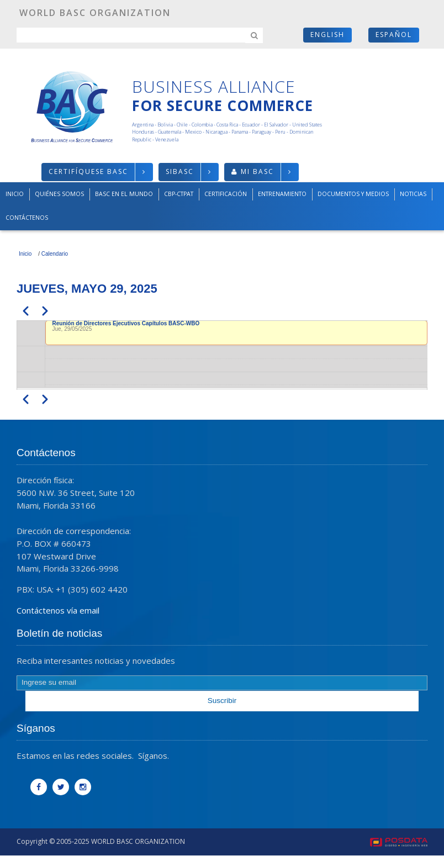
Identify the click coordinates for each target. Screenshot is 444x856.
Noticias (413, 194)
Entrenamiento (282, 194)
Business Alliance (213, 86)
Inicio (15, 194)
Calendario (54, 254)
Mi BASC (257, 171)
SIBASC (180, 171)
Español (394, 34)
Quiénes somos (59, 194)
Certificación (225, 194)
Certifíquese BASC (88, 171)
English (327, 34)
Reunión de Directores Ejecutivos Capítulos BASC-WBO (126, 323)
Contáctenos (27, 217)
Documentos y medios (353, 194)
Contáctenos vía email (58, 610)
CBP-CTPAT (178, 194)
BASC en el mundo (124, 194)
